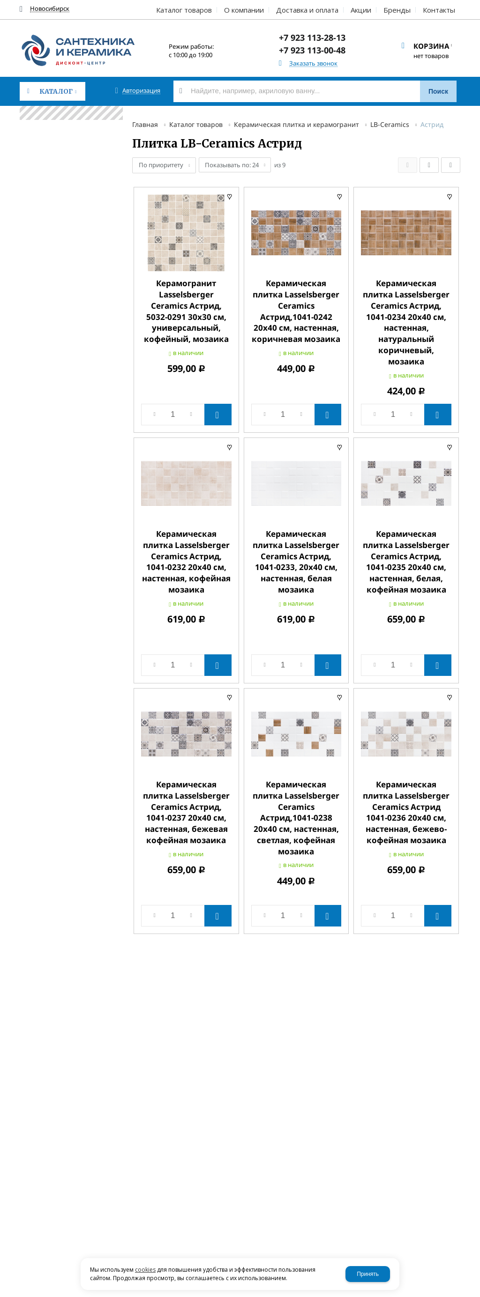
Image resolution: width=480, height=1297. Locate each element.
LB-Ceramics (389, 124)
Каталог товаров (196, 124)
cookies (145, 1270)
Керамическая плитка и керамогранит (296, 124)
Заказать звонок (313, 63)
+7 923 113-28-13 (312, 37)
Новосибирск (49, 8)
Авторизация (141, 90)
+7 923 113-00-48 (312, 50)
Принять (368, 1274)
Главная (145, 124)
